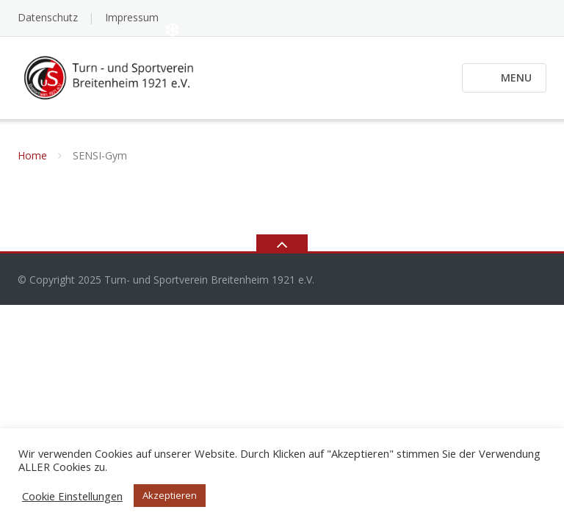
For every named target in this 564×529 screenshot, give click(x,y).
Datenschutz (48, 17)
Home (32, 155)
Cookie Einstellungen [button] (72, 496)
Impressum (132, 17)
